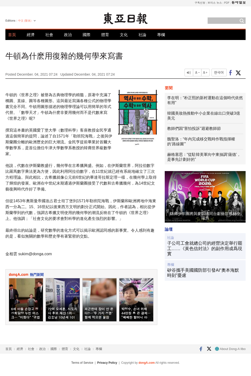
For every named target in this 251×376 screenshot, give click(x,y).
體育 (105, 35)
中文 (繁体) (24, 20)
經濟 (31, 35)
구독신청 (200, 2)
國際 (86, 35)
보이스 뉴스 (215, 2)
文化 (124, 35)
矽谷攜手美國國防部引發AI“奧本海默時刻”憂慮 (203, 273)
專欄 (161, 35)
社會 (49, 35)
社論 (142, 35)
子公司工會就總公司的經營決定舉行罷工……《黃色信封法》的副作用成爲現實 (204, 248)
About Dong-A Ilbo (230, 349)
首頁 (12, 35)
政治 (68, 35)
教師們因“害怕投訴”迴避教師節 (194, 128)
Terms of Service (82, 362)
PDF (226, 2)
